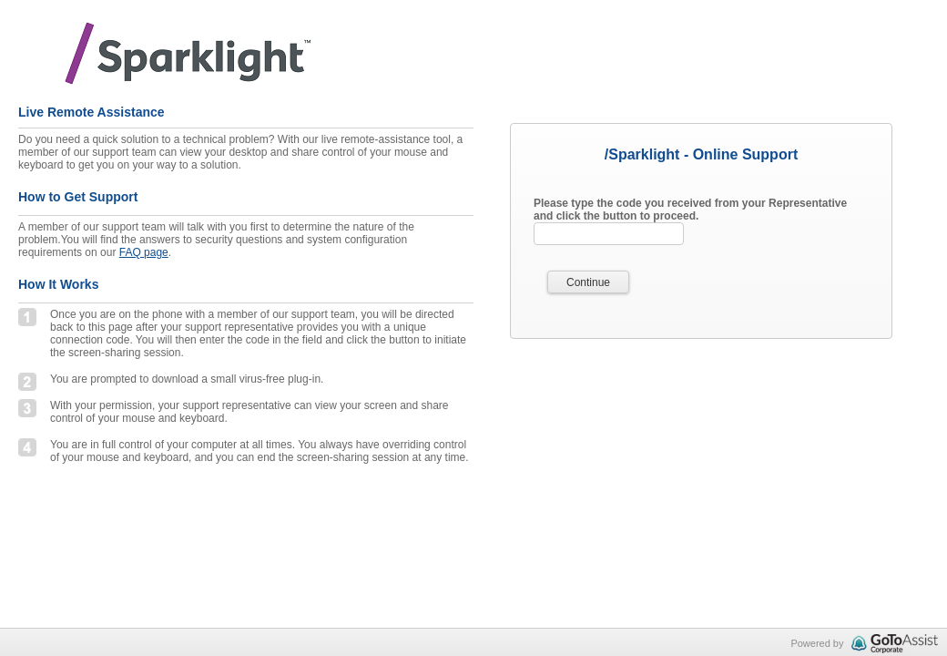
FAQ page (143, 252)
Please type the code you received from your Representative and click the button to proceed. (690, 209)
